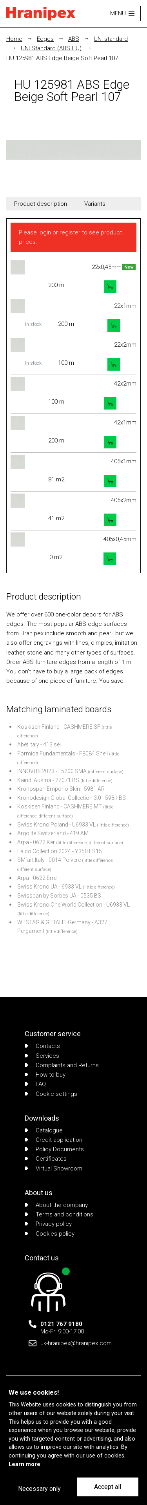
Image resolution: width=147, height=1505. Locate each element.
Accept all (107, 1486)
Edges (45, 38)
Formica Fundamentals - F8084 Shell (62, 753)
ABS (73, 38)
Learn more (24, 1464)
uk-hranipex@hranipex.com (76, 1343)
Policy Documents (54, 1149)
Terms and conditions (59, 1214)
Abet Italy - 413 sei (39, 744)
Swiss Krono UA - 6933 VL (49, 886)
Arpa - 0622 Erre (36, 878)
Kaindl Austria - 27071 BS (48, 780)
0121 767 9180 (61, 1324)
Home (14, 38)
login (44, 232)
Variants (94, 203)
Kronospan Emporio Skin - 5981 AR (61, 789)
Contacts (42, 1046)
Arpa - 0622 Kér (36, 842)
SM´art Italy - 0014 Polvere (49, 860)
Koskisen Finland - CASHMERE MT (59, 806)
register (70, 232)
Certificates (46, 1158)
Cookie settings (51, 1093)
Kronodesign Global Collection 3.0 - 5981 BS (71, 798)
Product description (40, 203)
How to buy (45, 1074)
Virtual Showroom (53, 1168)
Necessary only (39, 1488)
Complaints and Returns (62, 1065)
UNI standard (111, 38)
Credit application (53, 1139)
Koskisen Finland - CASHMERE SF (58, 727)
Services (42, 1055)
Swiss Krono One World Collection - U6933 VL (73, 905)
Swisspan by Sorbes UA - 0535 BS (59, 895)
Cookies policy (49, 1233)
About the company (56, 1205)
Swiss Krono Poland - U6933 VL (56, 824)
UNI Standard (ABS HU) (51, 48)
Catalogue (44, 1130)
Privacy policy (48, 1223)
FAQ (35, 1084)
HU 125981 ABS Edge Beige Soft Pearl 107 (62, 58)
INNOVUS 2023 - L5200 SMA (52, 771)
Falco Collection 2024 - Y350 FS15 (59, 851)
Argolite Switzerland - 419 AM (53, 833)
